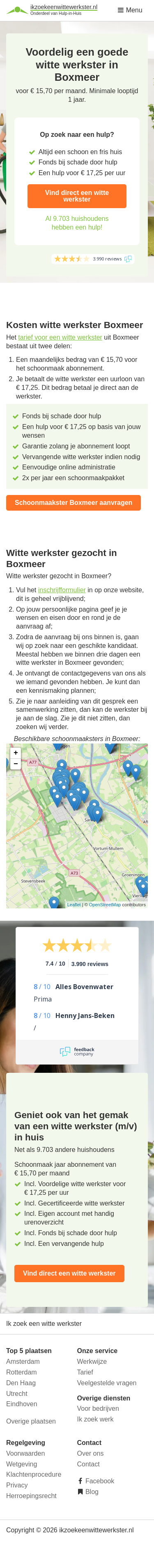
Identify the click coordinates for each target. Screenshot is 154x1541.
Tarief (85, 1372)
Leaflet (74, 904)
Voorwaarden (25, 1453)
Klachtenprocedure (33, 1474)
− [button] (16, 764)
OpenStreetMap (105, 904)
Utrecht (17, 1393)
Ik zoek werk (95, 1419)
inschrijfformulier (62, 589)
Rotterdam (21, 1372)
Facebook (99, 1481)
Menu (129, 10)
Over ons (90, 1453)
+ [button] (16, 753)
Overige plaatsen (31, 1421)
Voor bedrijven (98, 1408)
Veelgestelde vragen (107, 1382)
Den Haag (21, 1382)
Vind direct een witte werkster (77, 196)
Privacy (17, 1485)
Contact (88, 1464)
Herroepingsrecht (31, 1495)
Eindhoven (21, 1403)
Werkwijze (92, 1361)
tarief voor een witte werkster (60, 337)
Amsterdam (23, 1361)
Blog (91, 1491)
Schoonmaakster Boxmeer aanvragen (73, 502)
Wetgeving (21, 1464)
